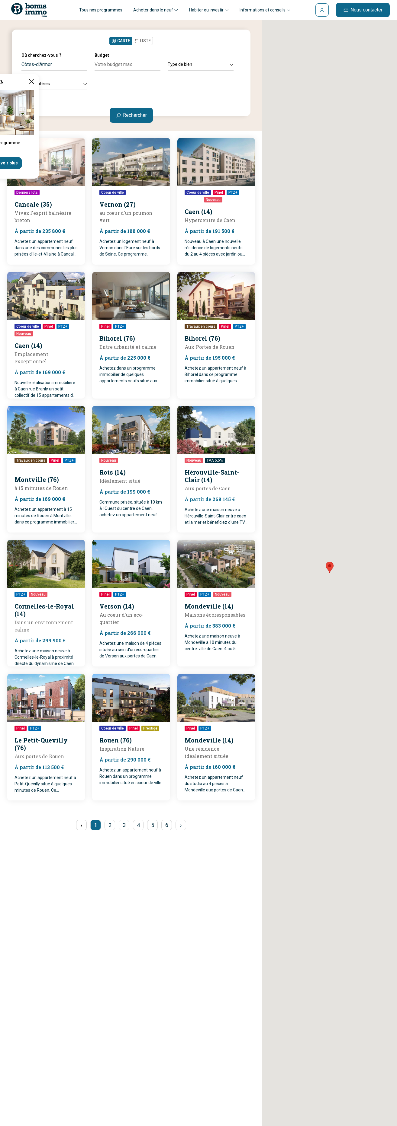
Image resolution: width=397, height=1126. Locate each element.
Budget (102, 55)
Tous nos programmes (100, 10)
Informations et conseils (265, 10)
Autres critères (54, 83)
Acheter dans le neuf (155, 10)
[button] (330, 567)
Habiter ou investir (209, 10)
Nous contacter (362, 10)
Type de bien (201, 64)
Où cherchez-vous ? (41, 55)
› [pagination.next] (181, 825)
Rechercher (131, 115)
